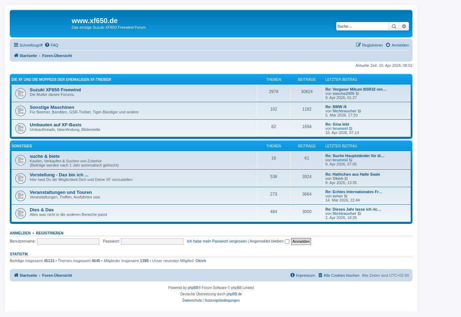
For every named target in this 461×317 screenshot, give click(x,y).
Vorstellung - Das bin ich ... (59, 174)
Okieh (338, 178)
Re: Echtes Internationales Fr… (353, 192)
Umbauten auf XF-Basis (55, 124)
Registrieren (50, 233)
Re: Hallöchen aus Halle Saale (352, 174)
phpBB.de (234, 294)
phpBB (193, 288)
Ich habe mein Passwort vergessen (217, 241)
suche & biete (45, 156)
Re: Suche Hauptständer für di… (354, 156)
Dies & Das (42, 209)
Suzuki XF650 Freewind (55, 89)
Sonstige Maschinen (52, 107)
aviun (338, 196)
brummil (340, 128)
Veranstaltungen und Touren (61, 192)
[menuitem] (51, 45)
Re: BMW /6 (336, 107)
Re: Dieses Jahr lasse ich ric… (353, 209)
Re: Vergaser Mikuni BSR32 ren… (356, 89)
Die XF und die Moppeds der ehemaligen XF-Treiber (61, 80)
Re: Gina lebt (337, 124)
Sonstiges (22, 146)
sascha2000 (343, 93)
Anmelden (20, 233)
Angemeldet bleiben (269, 241)
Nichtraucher (344, 111)
